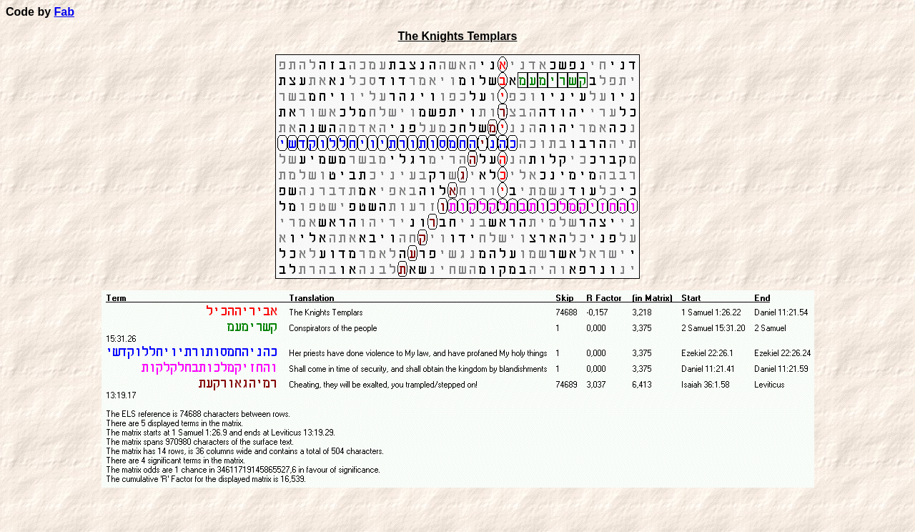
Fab (64, 12)
